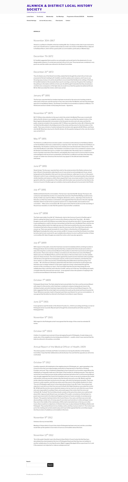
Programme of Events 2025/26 (75, 20)
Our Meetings (60, 20)
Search (28, 465)
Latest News (30, 20)
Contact (68, 24)
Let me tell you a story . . (45, 24)
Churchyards (59, 24)
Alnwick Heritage (31, 24)
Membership (49, 20)
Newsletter (90, 20)
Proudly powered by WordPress (34, 478)
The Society (40, 20)
